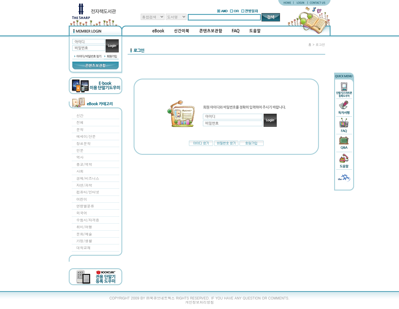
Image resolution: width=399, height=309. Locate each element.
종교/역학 (84, 164)
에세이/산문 (86, 136)
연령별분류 (85, 205)
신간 (80, 115)
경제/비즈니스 (87, 178)
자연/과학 (84, 185)
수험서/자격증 (87, 219)
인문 (80, 150)
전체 (80, 122)
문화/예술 (84, 233)
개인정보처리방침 (199, 302)
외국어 (81, 212)
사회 (80, 171)
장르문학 (83, 143)
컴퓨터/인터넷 (87, 191)
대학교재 (83, 247)
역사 (80, 157)
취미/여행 (84, 226)
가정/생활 (84, 240)
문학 (80, 129)
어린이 (81, 199)
